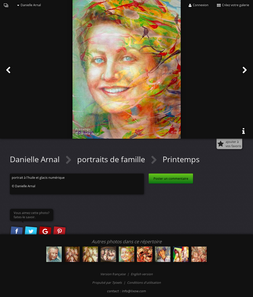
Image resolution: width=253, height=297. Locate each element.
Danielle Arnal (29, 5)
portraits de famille (112, 159)
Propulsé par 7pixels (107, 282)
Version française (113, 274)
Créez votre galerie (233, 5)
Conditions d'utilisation (144, 282)
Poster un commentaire (170, 178)
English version (142, 274)
